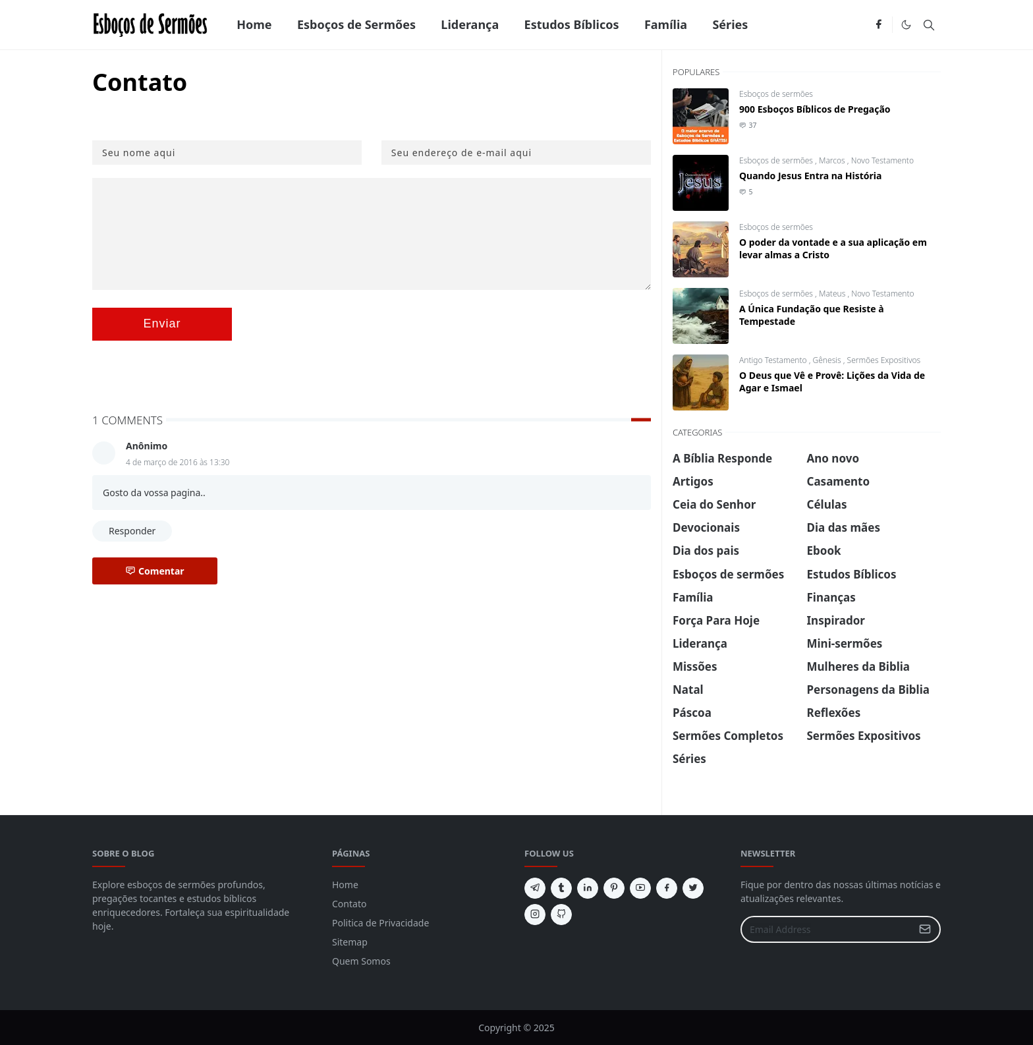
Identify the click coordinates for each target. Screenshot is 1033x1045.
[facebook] (878, 25)
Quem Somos (361, 961)
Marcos (833, 160)
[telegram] (534, 888)
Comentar (154, 571)
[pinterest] (614, 888)
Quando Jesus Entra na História (810, 175)
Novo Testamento (882, 160)
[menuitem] (254, 24)
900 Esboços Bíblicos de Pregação (815, 109)
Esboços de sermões (776, 93)
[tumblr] (561, 888)
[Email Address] (826, 929)
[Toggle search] (929, 25)
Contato (349, 903)
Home (345, 884)
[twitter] (693, 888)
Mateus (833, 293)
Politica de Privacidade (380, 923)
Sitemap (350, 942)
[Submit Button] (924, 929)
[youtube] (640, 888)
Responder (132, 530)
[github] (561, 914)
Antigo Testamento (774, 360)
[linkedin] (587, 888)
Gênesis (828, 360)
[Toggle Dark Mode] (906, 25)
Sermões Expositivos (884, 360)
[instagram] (534, 914)
